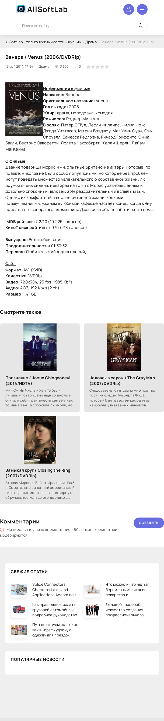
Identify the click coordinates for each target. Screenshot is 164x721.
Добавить (149, 522)
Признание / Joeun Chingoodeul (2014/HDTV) (38, 380)
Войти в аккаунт (128, 9)
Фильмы (75, 41)
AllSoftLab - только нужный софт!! (34, 41)
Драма (91, 41)
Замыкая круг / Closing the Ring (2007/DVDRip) (37, 473)
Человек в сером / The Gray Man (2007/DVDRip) (122, 380)
